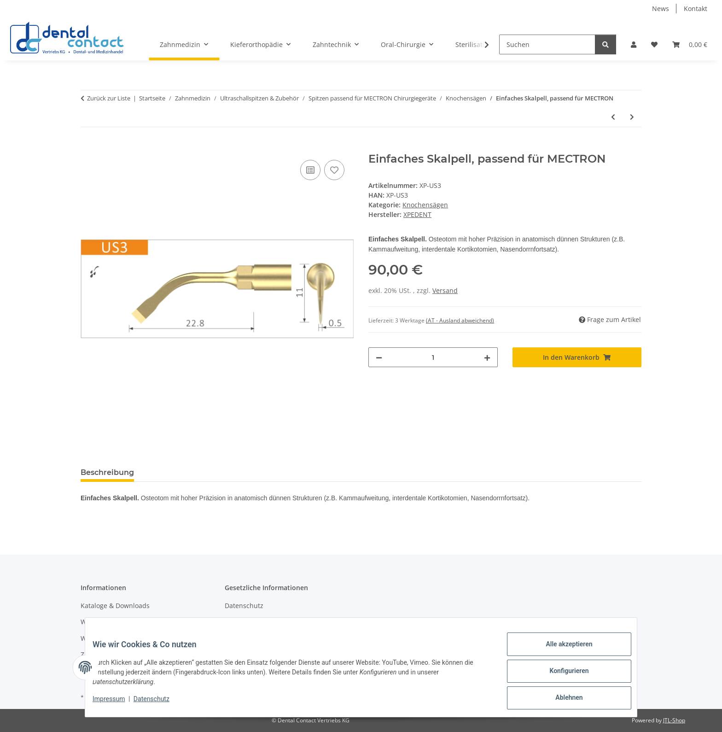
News (660, 8)
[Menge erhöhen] (487, 357)
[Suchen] (547, 44)
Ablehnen (561, 699)
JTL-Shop (674, 720)
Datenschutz (159, 703)
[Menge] (433, 357)
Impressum (116, 703)
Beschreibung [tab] (107, 472)
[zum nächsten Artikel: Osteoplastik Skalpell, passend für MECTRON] (632, 117)
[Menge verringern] (379, 357)
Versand (445, 290)
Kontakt (695, 8)
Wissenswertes (104, 621)
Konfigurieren (561, 675)
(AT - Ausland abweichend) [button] (460, 320)
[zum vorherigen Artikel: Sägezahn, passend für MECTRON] (613, 117)
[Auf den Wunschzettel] (334, 170)
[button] (633, 44)
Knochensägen (425, 204)
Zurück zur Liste (108, 98)
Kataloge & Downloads (115, 605)
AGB (231, 621)
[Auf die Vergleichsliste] (310, 170)
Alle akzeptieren (561, 651)
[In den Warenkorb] (88, 147)
